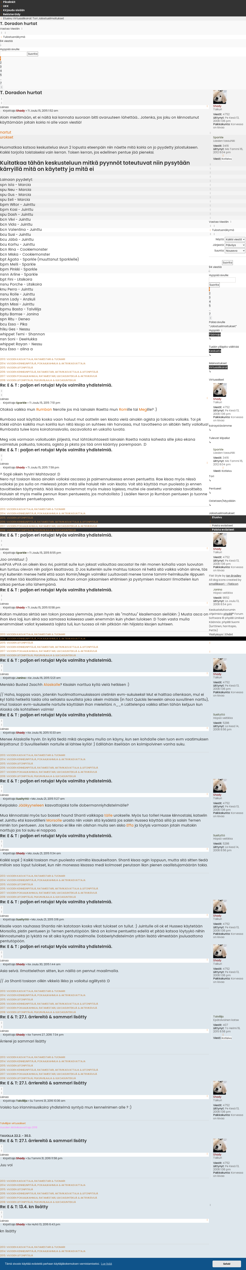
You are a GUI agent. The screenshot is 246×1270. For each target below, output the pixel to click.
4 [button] (1, 71)
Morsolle (54, 820)
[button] (0, 45)
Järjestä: (229, 245)
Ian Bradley (233, 576)
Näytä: (230, 239)
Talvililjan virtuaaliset (13, 1123)
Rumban (44, 409)
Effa (130, 825)
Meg (143, 409)
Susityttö (219, 714)
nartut (5, 132)
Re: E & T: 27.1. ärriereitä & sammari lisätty (43, 1017)
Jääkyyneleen (31, 805)
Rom (123, 409)
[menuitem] (4, 6)
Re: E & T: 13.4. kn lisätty (24, 1207)
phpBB (227, 614)
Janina (217, 590)
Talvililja (218, 1016)
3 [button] (1, 67)
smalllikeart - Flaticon (223, 584)
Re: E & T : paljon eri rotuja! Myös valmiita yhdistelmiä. (56, 385)
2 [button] (1, 63)
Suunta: (229, 250)
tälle (108, 815)
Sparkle (218, 137)
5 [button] (1, 75)
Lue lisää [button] (106, 1263)
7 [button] (1, 83)
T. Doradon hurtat (18, 23)
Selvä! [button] (226, 1263)
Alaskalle (52, 684)
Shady (217, 106)
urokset (6, 137)
